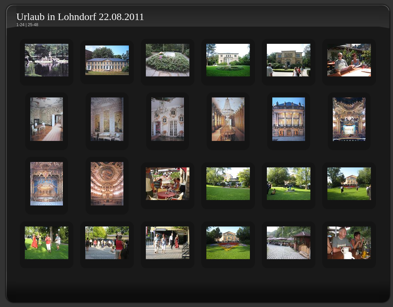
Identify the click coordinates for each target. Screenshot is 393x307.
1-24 (20, 24)
